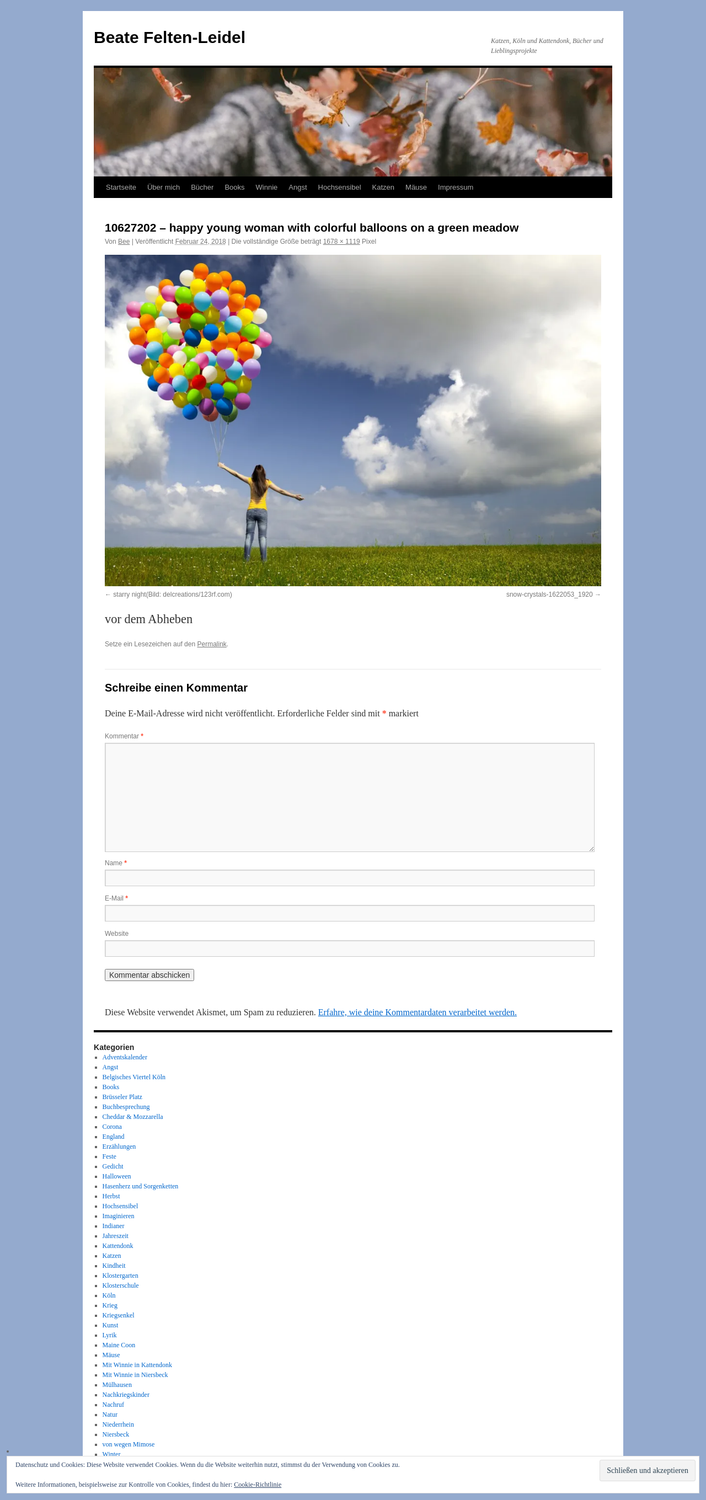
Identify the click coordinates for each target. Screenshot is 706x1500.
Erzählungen (119, 1146)
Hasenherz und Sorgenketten (141, 1186)
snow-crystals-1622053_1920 (549, 594)
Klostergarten (120, 1275)
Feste (109, 1156)
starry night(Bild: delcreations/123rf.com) (172, 594)
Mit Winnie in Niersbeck (135, 1375)
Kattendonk (118, 1246)
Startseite (121, 187)
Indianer (114, 1226)
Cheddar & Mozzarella (133, 1117)
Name (116, 863)
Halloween (117, 1176)
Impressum (455, 187)
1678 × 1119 (341, 241)
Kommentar (124, 736)
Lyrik (110, 1335)
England (114, 1136)
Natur (110, 1414)
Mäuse (416, 187)
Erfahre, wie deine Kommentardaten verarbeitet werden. (417, 1012)
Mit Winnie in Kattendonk (137, 1365)
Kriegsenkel (119, 1315)
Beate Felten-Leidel (169, 37)
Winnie (267, 187)
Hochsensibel (339, 187)
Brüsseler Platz (122, 1097)
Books (234, 187)
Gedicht (113, 1166)
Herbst (111, 1196)
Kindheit (114, 1265)
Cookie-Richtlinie (257, 1484)
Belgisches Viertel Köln (134, 1077)
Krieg (110, 1305)
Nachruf (113, 1404)
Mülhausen (117, 1385)
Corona (112, 1127)
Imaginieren (119, 1216)
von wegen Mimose (129, 1444)
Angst (297, 187)
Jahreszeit (116, 1236)
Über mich (163, 187)
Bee (124, 241)
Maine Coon (119, 1345)
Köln (109, 1295)
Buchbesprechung (126, 1107)
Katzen (383, 187)
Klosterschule (121, 1285)
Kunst (111, 1325)
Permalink (211, 644)
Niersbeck (116, 1434)
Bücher (202, 187)
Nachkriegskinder (126, 1395)
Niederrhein (118, 1424)
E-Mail (116, 898)
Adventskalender (125, 1057)
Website (117, 934)
